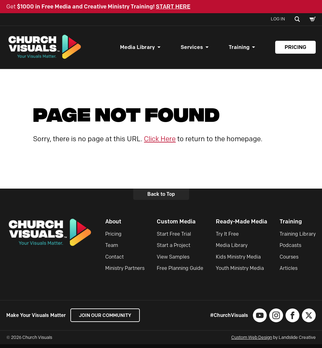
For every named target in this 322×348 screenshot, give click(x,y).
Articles (288, 272)
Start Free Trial (174, 237)
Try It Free (227, 237)
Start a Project (173, 249)
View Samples (173, 260)
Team (111, 249)
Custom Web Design (251, 341)
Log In (278, 19)
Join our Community (107, 319)
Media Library (137, 49)
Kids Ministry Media (238, 260)
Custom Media (176, 225)
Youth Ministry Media (240, 272)
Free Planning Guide (180, 272)
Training (239, 49)
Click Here (160, 142)
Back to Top (161, 198)
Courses (289, 260)
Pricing (295, 49)
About (113, 225)
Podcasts (290, 249)
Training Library (298, 237)
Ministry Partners (125, 272)
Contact (114, 260)
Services (192, 49)
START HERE (173, 6)
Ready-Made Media (241, 225)
